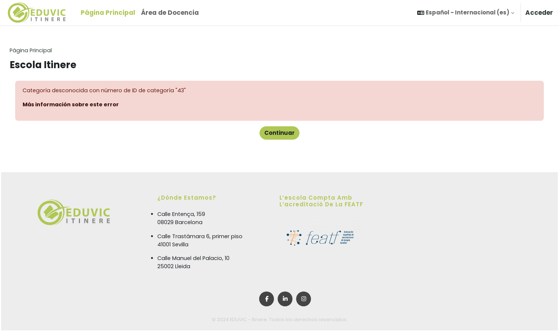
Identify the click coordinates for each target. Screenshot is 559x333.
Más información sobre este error (89, 105)
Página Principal (47, 50)
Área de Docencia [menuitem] (170, 12)
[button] (465, 13)
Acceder (539, 12)
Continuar (279, 133)
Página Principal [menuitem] (108, 12)
